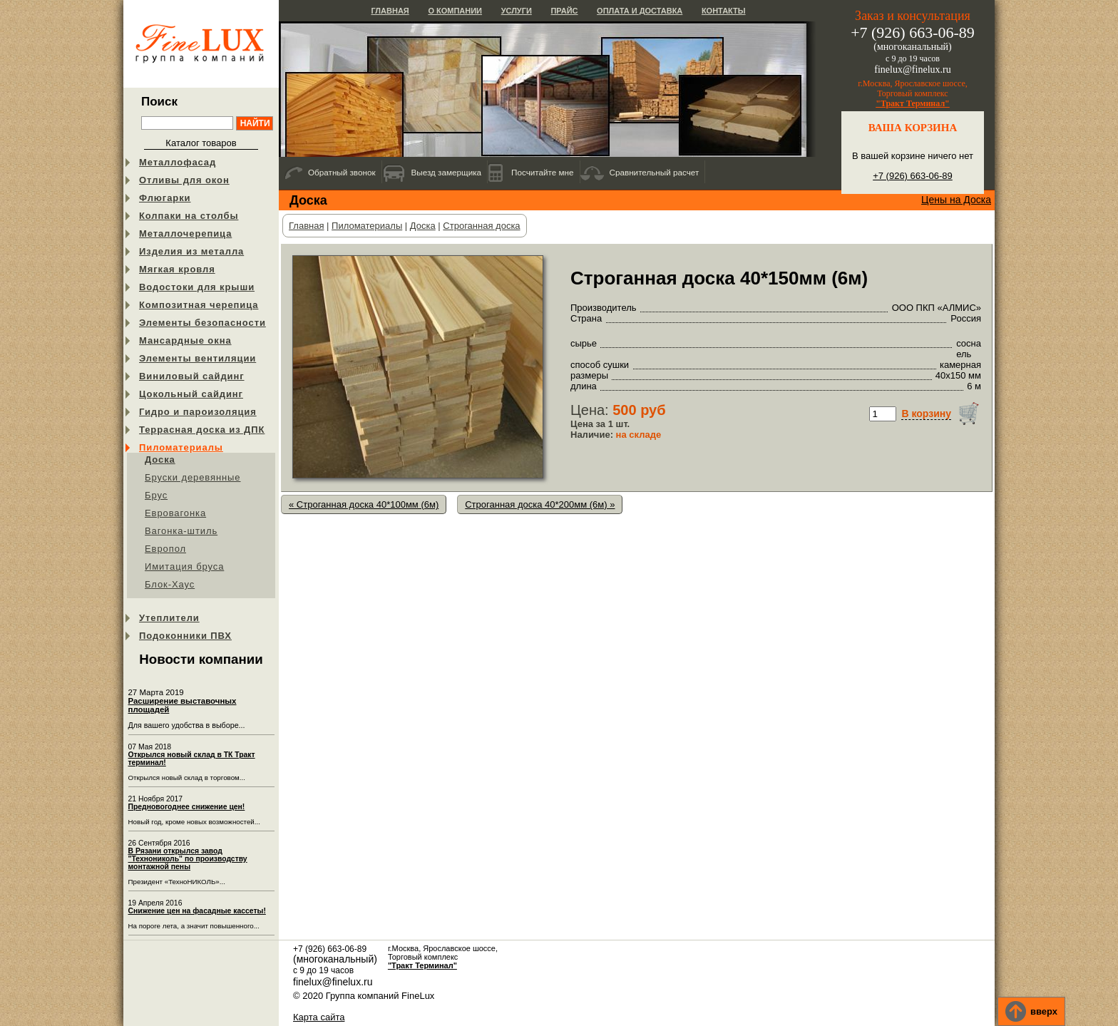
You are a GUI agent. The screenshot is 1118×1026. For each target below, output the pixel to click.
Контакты (724, 10)
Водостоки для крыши (197, 287)
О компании (455, 10)
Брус (156, 495)
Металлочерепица (185, 233)
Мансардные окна (185, 340)
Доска (160, 459)
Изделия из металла (191, 251)
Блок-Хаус (170, 584)
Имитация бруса (184, 566)
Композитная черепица (198, 304)
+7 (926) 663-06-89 (913, 175)
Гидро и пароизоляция (198, 411)
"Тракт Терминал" (913, 103)
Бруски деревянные (193, 477)
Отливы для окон (184, 180)
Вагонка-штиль (181, 530)
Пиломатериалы (181, 447)
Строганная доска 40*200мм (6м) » (540, 504)
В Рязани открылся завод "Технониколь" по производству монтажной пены (187, 859)
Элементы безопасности (202, 322)
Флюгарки (165, 198)
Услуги (516, 10)
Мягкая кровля (177, 269)
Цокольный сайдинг (191, 394)
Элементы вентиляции (197, 358)
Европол (165, 548)
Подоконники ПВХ (185, 635)
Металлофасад (177, 162)
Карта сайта (318, 1017)
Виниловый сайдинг (192, 376)
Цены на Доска (956, 199)
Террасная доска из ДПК (202, 429)
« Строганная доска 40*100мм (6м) (364, 504)
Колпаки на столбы (188, 215)
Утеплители (169, 617)
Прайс (564, 10)
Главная (390, 10)
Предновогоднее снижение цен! (186, 807)
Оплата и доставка (639, 10)
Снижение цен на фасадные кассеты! (197, 911)
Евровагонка (175, 513)
